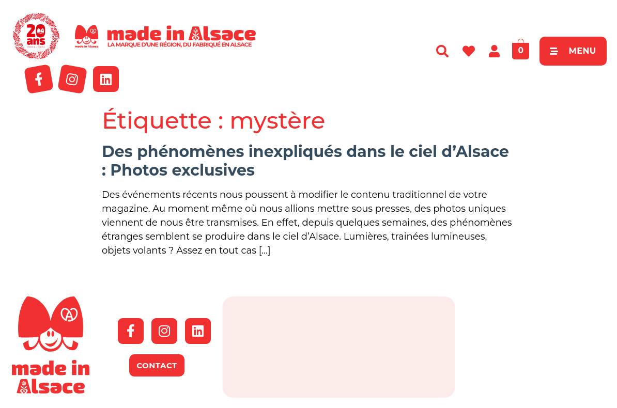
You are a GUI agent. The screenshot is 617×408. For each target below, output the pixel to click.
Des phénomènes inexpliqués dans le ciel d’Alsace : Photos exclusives (305, 161)
